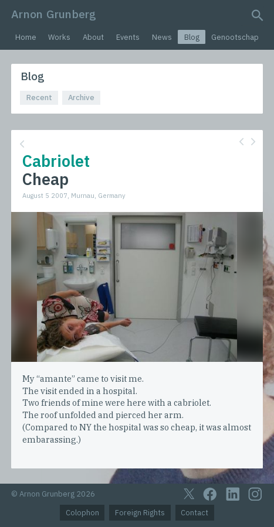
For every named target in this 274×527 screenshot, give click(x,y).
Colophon (82, 513)
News (162, 37)
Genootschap (235, 37)
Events (128, 37)
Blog (191, 37)
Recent (39, 97)
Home (25, 37)
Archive (81, 97)
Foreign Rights (140, 513)
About (93, 37)
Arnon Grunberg (53, 13)
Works (59, 37)
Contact (194, 513)
